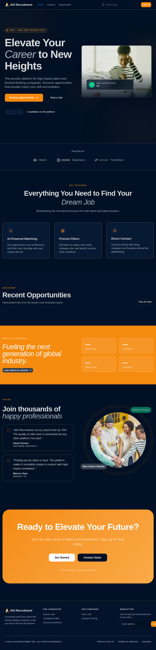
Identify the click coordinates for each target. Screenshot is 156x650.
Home (41, 5)
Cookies (146, 642)
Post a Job (56, 97)
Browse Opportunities (24, 97)
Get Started (62, 557)
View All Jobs (145, 302)
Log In (146, 5)
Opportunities (65, 5)
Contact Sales (92, 557)
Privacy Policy (106, 642)
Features (51, 5)
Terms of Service (128, 642)
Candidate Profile (51, 618)
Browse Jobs (49, 614)
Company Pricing (89, 618)
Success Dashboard (52, 622)
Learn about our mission (18, 370)
